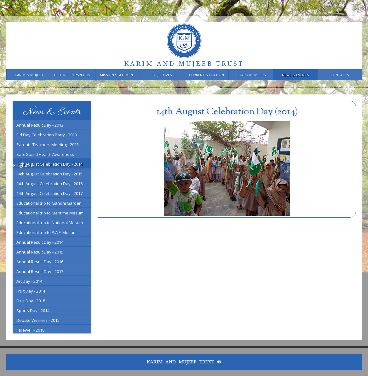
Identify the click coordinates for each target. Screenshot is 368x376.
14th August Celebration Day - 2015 (49, 174)
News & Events (295, 74)
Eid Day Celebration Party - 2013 (46, 135)
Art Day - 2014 (29, 281)
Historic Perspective (73, 74)
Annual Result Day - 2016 (39, 262)
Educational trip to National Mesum (49, 222)
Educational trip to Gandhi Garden (49, 203)
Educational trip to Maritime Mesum (49, 213)
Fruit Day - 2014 (30, 291)
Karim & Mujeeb (29, 74)
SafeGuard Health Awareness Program (43, 154)
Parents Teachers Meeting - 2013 (47, 144)
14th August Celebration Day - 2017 (49, 193)
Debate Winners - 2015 (38, 320)
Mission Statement (117, 74)
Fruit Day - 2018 (30, 301)
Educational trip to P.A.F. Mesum (46, 232)
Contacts (340, 74)
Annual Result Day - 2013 (39, 125)
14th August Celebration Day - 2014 (49, 164)
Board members (251, 74)
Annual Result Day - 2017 (39, 271)
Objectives (162, 74)
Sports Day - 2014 (32, 310)
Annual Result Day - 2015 (39, 252)
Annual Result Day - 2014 (39, 242)
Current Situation (206, 74)
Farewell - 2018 (30, 330)
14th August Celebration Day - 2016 (49, 183)
